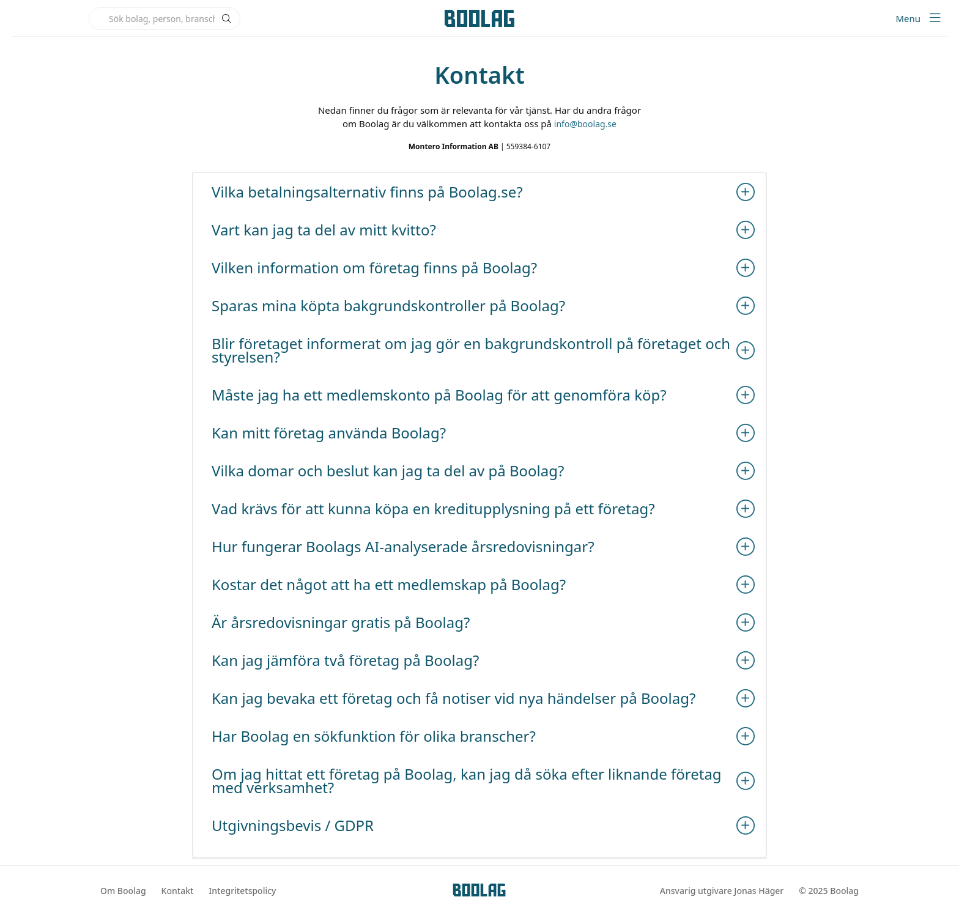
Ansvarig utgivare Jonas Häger (721, 890)
